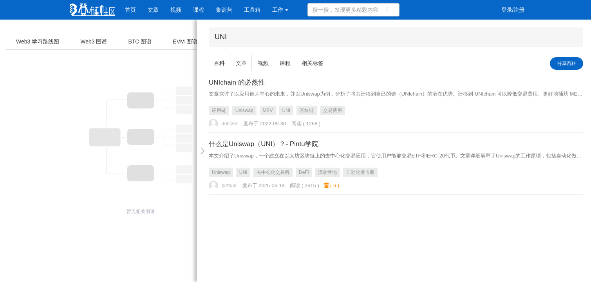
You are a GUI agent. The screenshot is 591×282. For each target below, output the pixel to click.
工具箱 (252, 10)
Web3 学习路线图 (37, 41)
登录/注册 (513, 10)
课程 (198, 10)
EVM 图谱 (185, 41)
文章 (153, 10)
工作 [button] (280, 10)
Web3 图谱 (93, 41)
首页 (130, 10)
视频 (175, 10)
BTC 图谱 (140, 41)
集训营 (224, 10)
